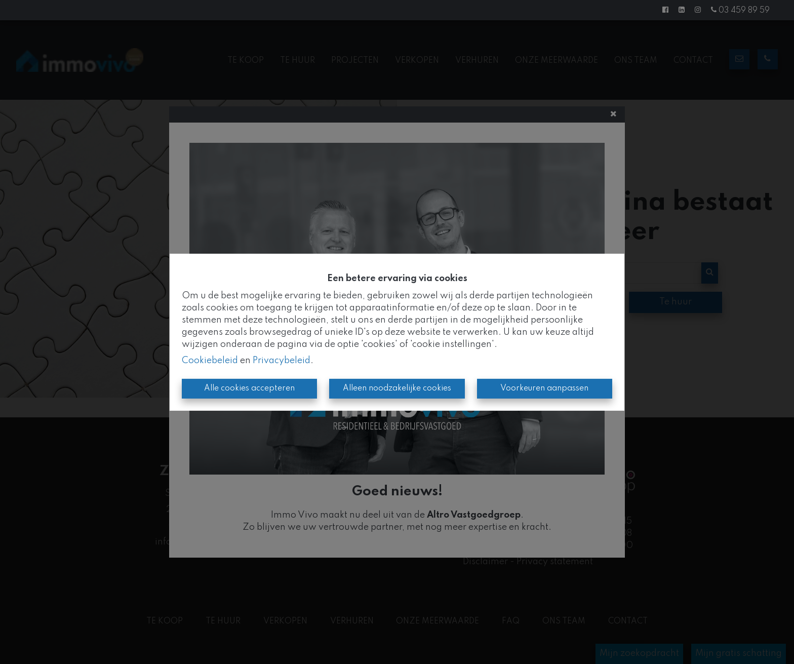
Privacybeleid (281, 360)
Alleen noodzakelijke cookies (397, 388)
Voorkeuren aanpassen (544, 388)
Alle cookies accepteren (249, 388)
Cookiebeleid (210, 360)
